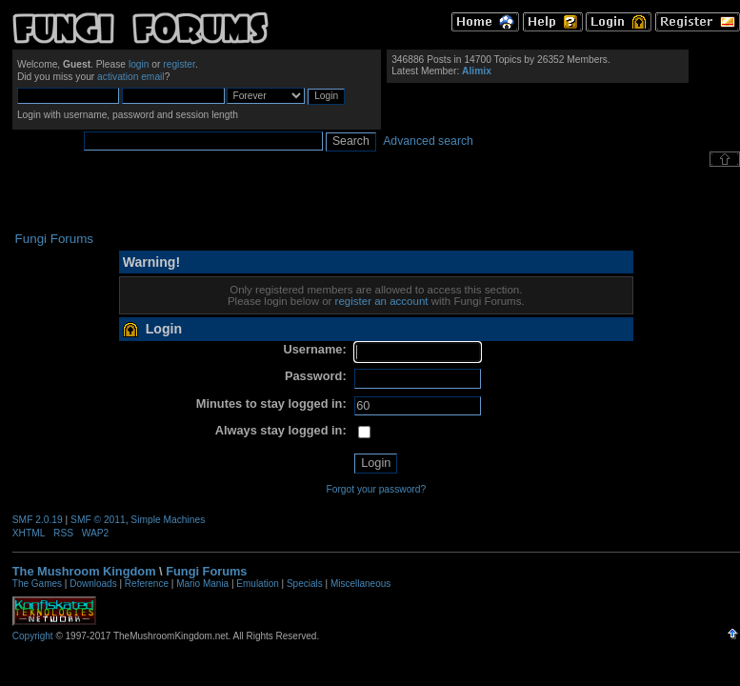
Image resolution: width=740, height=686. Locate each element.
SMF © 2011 (98, 519)
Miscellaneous (360, 583)
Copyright (32, 636)
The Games (37, 583)
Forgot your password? (376, 489)
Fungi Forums (206, 571)
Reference (147, 583)
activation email (131, 76)
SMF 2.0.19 (37, 519)
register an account (382, 301)
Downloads (93, 583)
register (179, 64)
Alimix (476, 71)
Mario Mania (202, 583)
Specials (305, 583)
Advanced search (428, 141)
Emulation (257, 583)
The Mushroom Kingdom (84, 571)
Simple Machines (167, 519)
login (139, 64)
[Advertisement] (376, 199)
